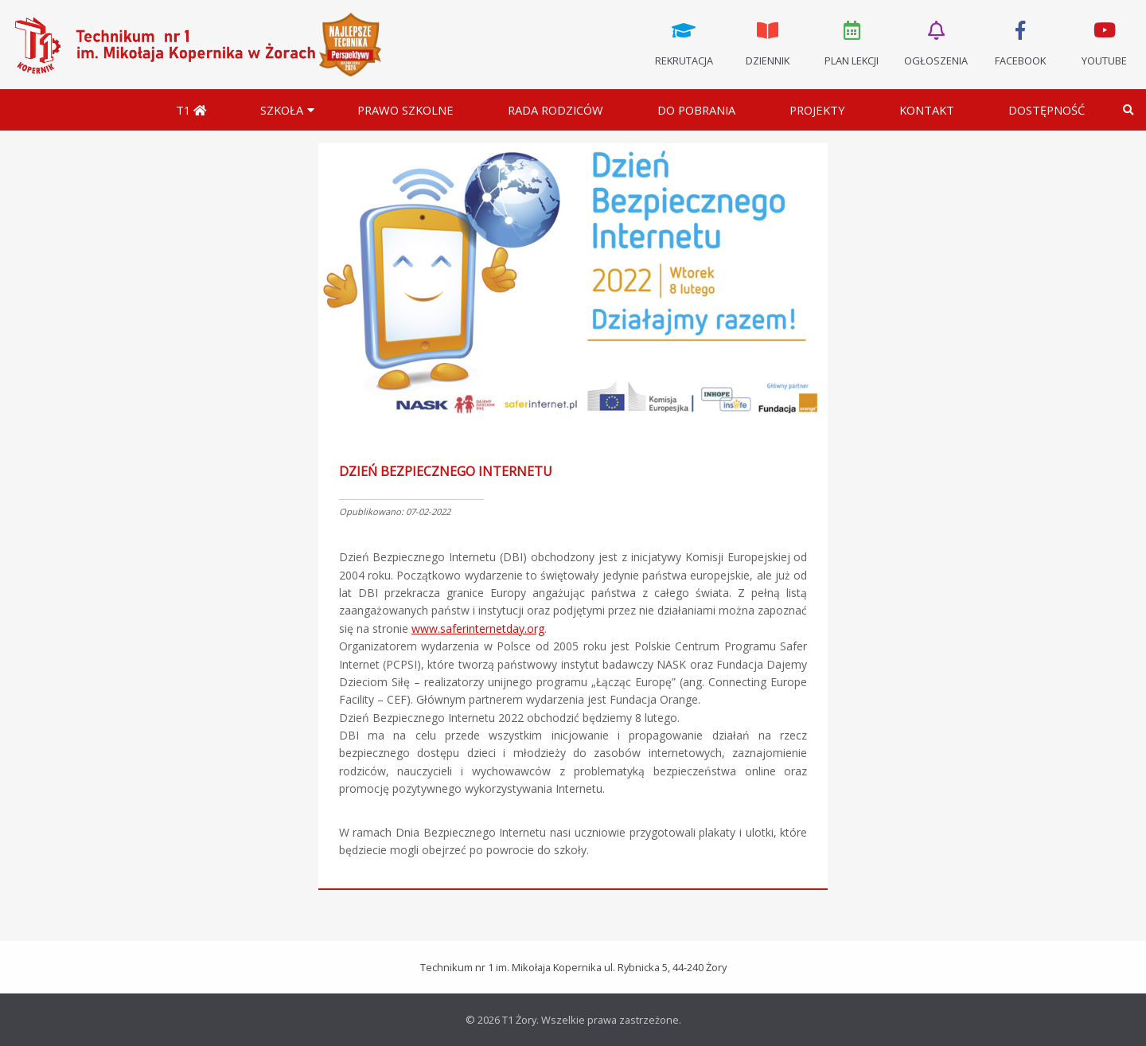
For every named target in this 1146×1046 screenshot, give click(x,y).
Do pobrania (696, 110)
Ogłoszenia (936, 42)
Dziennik (768, 42)
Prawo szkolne (405, 110)
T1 (191, 110)
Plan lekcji (852, 42)
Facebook (1020, 42)
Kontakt (926, 110)
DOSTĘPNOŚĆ (1046, 110)
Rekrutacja (683, 42)
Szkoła (281, 110)
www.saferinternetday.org (477, 628)
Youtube (1104, 42)
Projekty (817, 110)
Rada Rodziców (555, 110)
